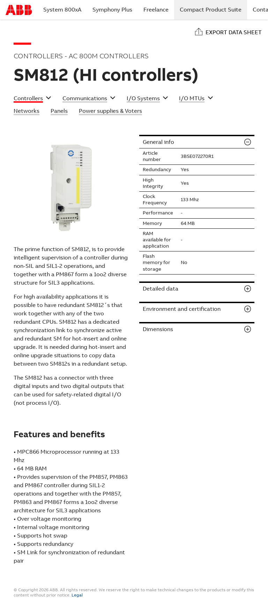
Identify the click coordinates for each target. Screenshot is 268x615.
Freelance (156, 9)
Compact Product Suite (213, 9)
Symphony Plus (112, 9)
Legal (77, 595)
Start (19, 10)
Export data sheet (234, 32)
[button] (32, 99)
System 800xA (62, 9)
